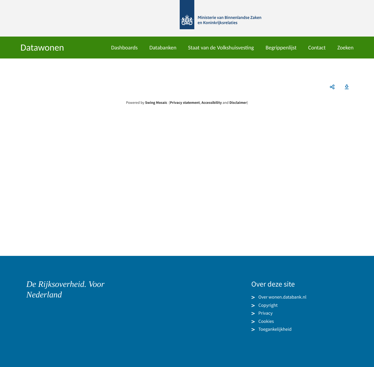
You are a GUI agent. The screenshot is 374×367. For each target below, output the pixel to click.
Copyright (268, 305)
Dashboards (124, 47)
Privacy (265, 313)
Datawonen (42, 47)
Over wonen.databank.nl (282, 297)
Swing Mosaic (156, 102)
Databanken (162, 47)
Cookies (266, 321)
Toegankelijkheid (275, 329)
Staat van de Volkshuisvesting (221, 47)
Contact (317, 47)
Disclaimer (238, 102)
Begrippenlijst (281, 47)
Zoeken (345, 47)
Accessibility (212, 102)
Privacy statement (185, 102)
